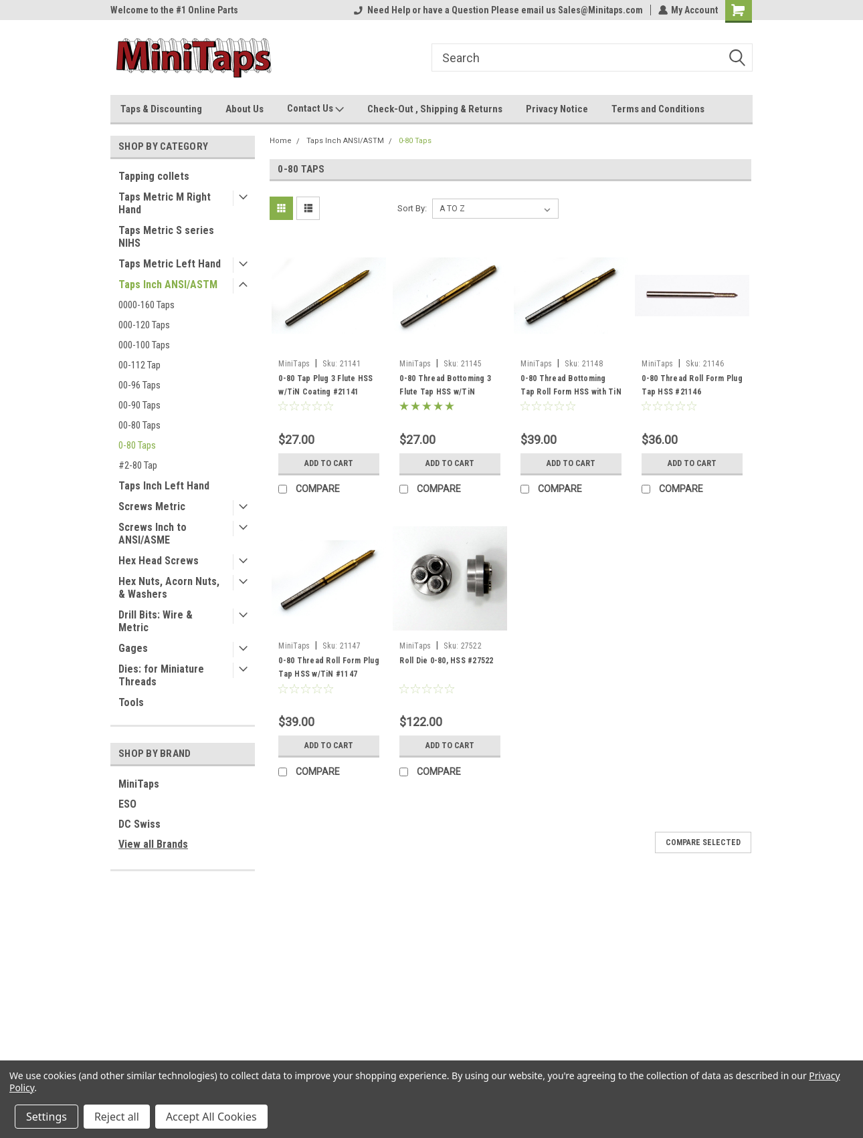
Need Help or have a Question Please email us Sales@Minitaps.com (497, 10)
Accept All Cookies (211, 1116)
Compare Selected (703, 842)
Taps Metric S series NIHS (166, 236)
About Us (244, 109)
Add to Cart (328, 463)
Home (281, 140)
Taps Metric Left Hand (169, 263)
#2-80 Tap (137, 465)
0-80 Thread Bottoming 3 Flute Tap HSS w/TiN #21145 (445, 392)
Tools (131, 702)
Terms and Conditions (657, 109)
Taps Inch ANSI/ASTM (167, 284)
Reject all (116, 1116)
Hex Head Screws (158, 560)
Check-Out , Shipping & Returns (434, 109)
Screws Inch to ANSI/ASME (152, 533)
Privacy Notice (557, 109)
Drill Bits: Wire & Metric (155, 621)
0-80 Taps (137, 445)
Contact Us (315, 109)
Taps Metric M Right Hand (164, 203)
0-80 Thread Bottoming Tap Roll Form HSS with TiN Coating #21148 (570, 392)
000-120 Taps (144, 325)
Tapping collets (153, 176)
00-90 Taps (139, 405)
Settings (46, 1116)
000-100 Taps (144, 345)
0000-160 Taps (146, 305)
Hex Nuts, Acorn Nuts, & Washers (168, 587)
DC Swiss (139, 824)
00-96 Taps (139, 385)
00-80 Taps (139, 425)
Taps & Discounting (161, 109)
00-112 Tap (139, 365)
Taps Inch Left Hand (163, 485)
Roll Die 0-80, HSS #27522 (446, 660)
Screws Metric (151, 506)
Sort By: (412, 208)
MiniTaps (138, 784)
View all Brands (153, 844)
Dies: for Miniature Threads (161, 675)
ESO (127, 804)
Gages (133, 648)
